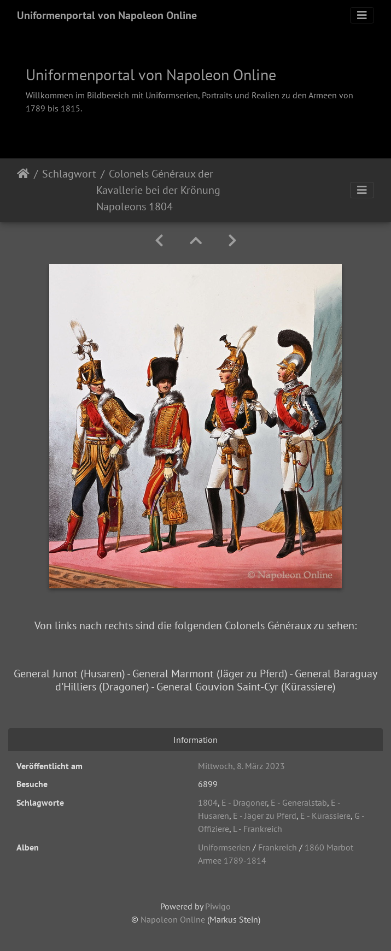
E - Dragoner (244, 802)
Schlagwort (69, 174)
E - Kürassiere (325, 815)
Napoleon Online (173, 919)
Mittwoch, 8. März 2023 (241, 765)
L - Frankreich (257, 828)
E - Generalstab (299, 802)
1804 (208, 802)
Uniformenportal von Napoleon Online (107, 15)
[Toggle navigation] (362, 15)
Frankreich (277, 847)
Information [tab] (195, 739)
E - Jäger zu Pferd (264, 815)
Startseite (23, 190)
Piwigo (218, 906)
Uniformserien (224, 847)
